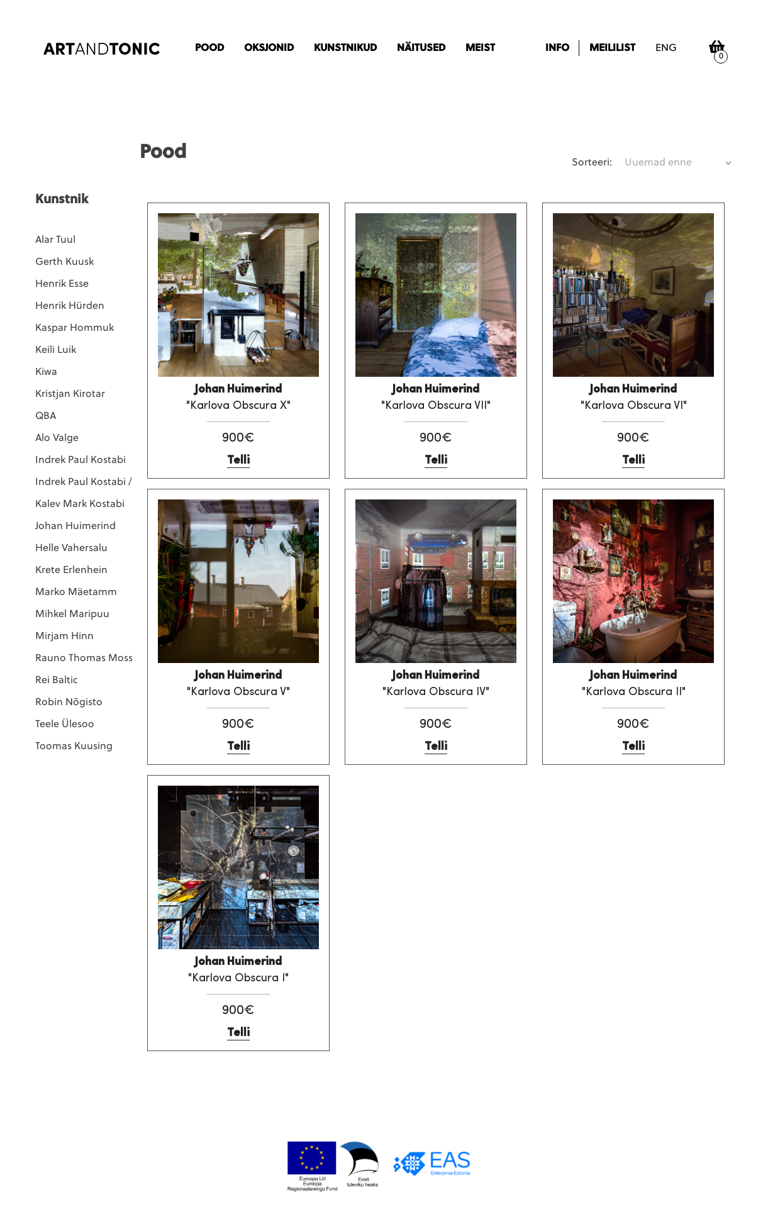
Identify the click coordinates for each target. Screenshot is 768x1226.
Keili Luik (55, 350)
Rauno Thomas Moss (84, 659)
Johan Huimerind (75, 526)
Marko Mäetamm (76, 593)
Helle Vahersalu (71, 548)
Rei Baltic (56, 681)
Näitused (421, 48)
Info (557, 48)
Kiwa (46, 372)
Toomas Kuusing (74, 747)
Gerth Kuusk (64, 262)
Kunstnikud (345, 48)
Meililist (612, 48)
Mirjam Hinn (64, 637)
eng (666, 48)
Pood (209, 48)
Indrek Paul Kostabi (80, 460)
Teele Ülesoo (64, 725)
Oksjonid (269, 48)
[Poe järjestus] (677, 163)
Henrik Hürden (69, 306)
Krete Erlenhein (71, 571)
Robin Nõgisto (69, 703)
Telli (238, 461)
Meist (480, 48)
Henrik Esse (62, 284)
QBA (45, 416)
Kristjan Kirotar (70, 394)
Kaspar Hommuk (74, 328)
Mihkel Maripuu (72, 615)
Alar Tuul (55, 240)
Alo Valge (57, 438)
